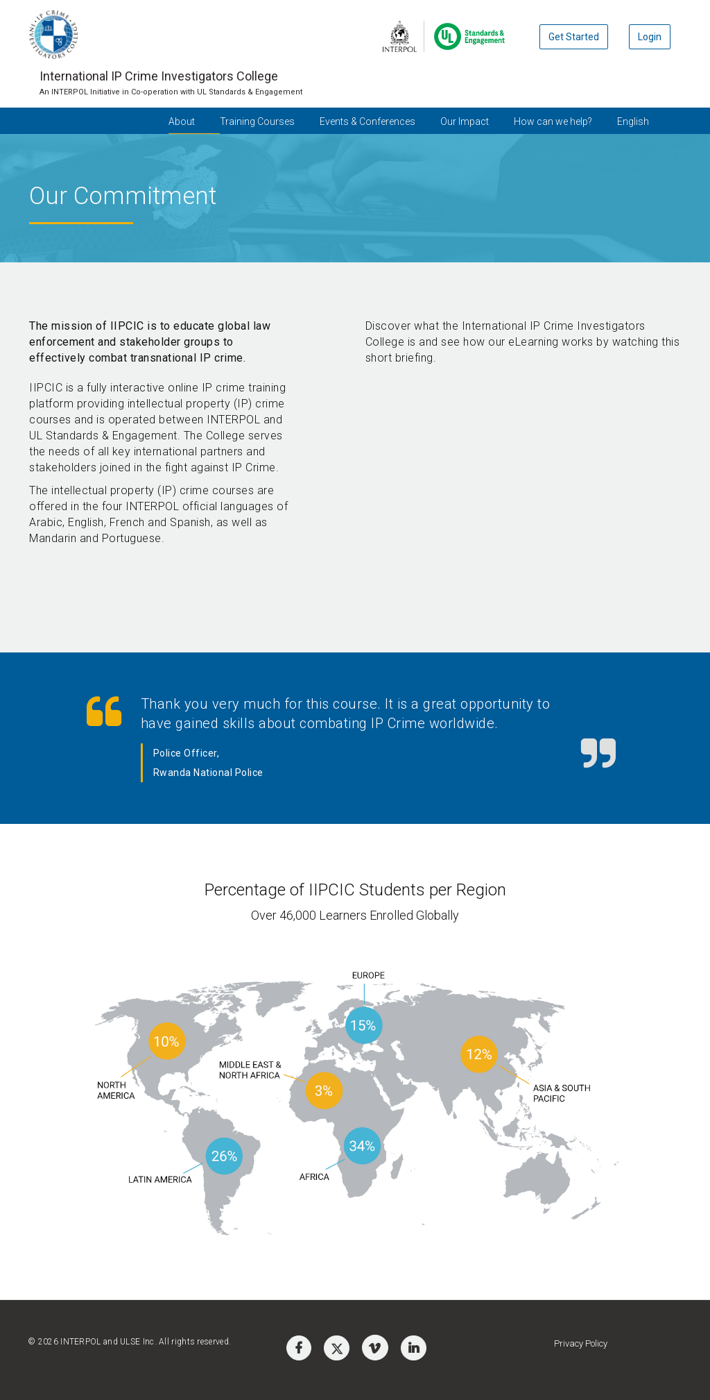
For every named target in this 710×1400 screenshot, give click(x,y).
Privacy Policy (580, 1343)
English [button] (633, 121)
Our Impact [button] (464, 121)
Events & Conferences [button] (367, 121)
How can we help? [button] (553, 121)
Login (649, 36)
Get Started (573, 36)
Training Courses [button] (257, 121)
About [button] (181, 121)
